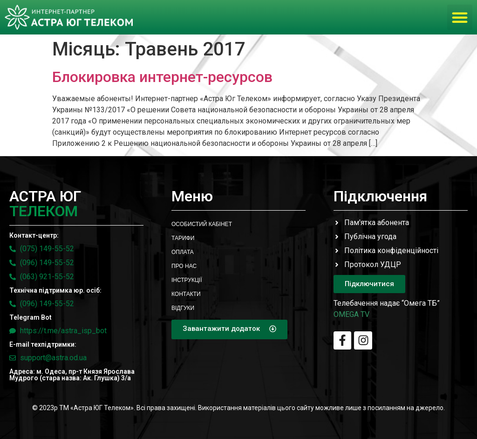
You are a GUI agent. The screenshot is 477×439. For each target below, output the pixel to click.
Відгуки (182, 308)
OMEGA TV (351, 314)
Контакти (186, 294)
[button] (459, 17)
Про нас (184, 266)
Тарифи (182, 238)
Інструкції (186, 280)
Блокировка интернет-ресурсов (162, 77)
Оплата (182, 252)
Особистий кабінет (201, 224)
